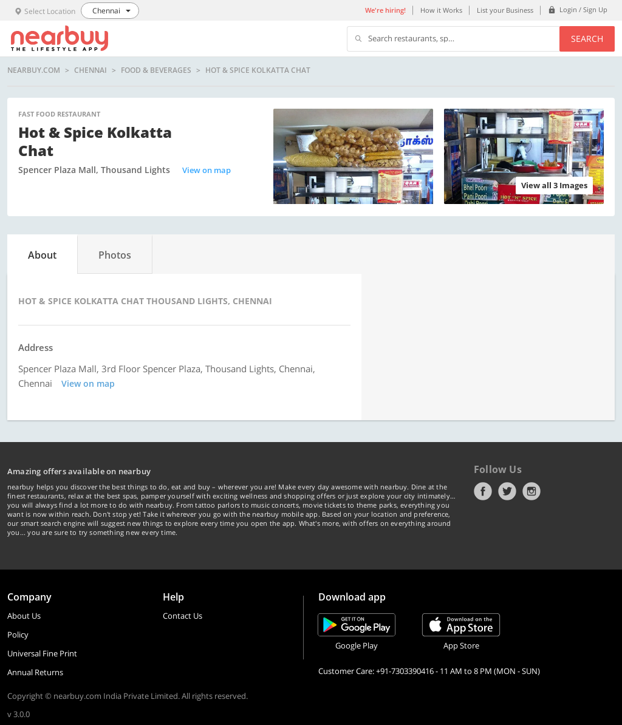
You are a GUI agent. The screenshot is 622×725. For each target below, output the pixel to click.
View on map (206, 170)
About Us (24, 615)
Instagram (531, 491)
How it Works (441, 10)
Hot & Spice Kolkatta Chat (257, 70)
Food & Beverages (156, 70)
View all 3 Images (554, 185)
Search (587, 38)
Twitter (507, 491)
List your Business (505, 10)
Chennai (90, 70)
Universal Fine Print (42, 653)
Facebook (483, 491)
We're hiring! (385, 10)
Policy (18, 634)
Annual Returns (35, 672)
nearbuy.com (33, 70)
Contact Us (182, 615)
